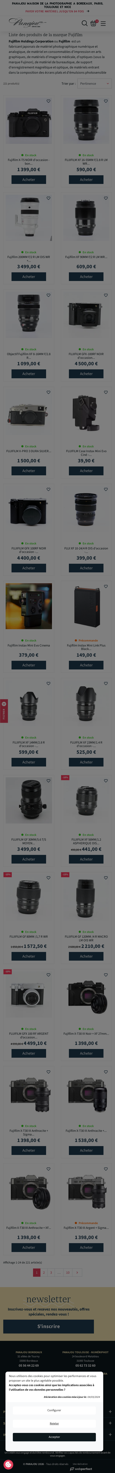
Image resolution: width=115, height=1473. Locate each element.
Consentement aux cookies (8, 1464)
